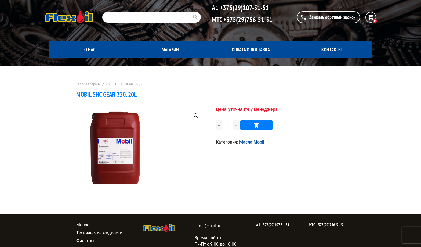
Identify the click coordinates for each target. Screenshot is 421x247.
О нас (89, 49)
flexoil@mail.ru (207, 225)
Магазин (170, 49)
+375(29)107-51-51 (244, 7)
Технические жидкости (99, 232)
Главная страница (90, 84)
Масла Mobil (251, 142)
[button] (196, 116)
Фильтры (85, 240)
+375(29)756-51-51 (247, 19)
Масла (82, 224)
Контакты (331, 49)
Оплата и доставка (251, 49)
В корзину (256, 125)
